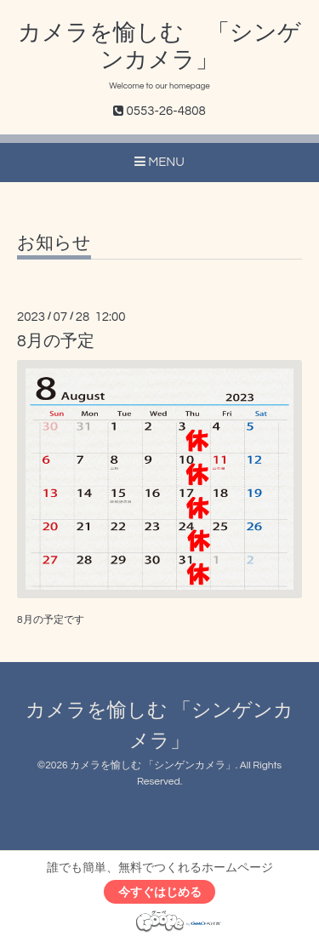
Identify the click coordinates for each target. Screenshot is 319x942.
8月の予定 (55, 341)
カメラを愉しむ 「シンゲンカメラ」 (153, 765)
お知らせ (54, 243)
